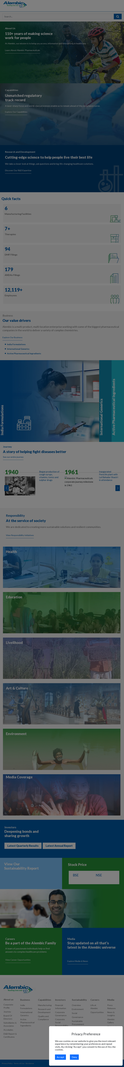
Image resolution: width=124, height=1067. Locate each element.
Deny (74, 1057)
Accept (60, 1057)
